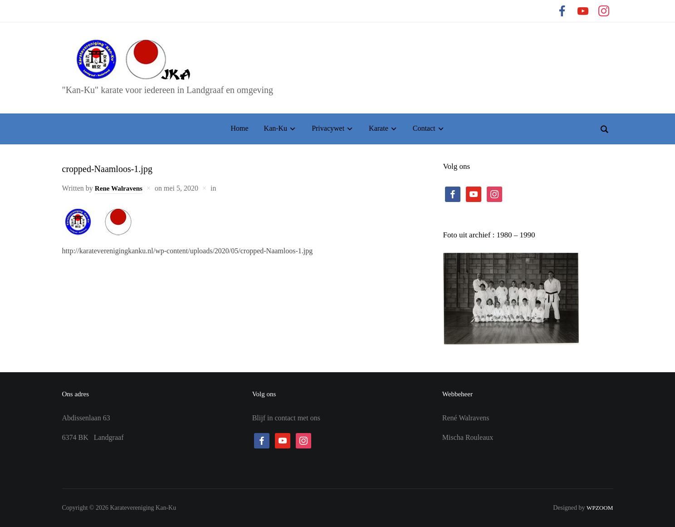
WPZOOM (599, 507)
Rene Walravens (120, 188)
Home (239, 128)
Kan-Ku (276, 128)
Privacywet (328, 128)
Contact (424, 128)
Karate (378, 128)
